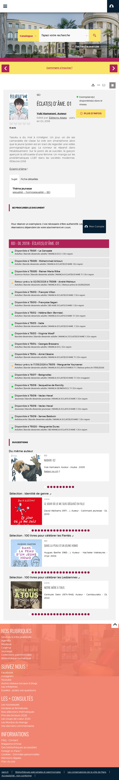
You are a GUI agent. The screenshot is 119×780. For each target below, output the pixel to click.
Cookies (6, 753)
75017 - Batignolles (40, 374)
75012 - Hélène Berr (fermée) (46, 312)
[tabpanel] (42, 190)
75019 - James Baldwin (43, 415)
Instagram (7, 675)
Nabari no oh (51, 471)
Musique (6, 643)
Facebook (7, 672)
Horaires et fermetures (14, 707)
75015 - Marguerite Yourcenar (65, 364)
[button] (113, 6)
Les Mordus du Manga (14, 721)
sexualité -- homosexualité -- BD (31, 192)
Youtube (6, 679)
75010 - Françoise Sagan (43, 301)
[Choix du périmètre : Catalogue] (28, 35)
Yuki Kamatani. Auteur (51, 113)
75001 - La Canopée (41, 250)
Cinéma (6, 647)
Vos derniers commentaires (17, 725)
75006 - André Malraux (62, 281)
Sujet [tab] (14, 179)
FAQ (3, 739)
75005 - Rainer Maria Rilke (45, 270)
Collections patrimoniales (16, 654)
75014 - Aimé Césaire (42, 353)
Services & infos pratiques (16, 636)
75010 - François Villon (42, 291)
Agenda (6, 640)
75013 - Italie (37, 322)
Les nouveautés (10, 704)
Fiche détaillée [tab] (29, 179)
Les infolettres (9, 686)
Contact (13, 739)
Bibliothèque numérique (16, 657)
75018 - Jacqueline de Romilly (47, 384)
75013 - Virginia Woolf (42, 332)
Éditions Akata (58, 117)
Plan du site (8, 761)
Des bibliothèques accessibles (19, 746)
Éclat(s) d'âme (17, 168)
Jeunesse (6, 650)
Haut (114, 624)
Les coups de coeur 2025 (16, 718)
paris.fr (5, 771)
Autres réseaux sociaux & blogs (19, 682)
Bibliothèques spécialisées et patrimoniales (38, 771)
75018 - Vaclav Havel (41, 394)
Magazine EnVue (11, 743)
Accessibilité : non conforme (17, 775)
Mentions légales (11, 757)
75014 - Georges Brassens (44, 343)
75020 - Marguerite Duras (44, 426)
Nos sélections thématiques (17, 711)
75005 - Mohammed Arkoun (46, 260)
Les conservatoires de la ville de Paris (87, 771)
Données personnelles (26, 753)
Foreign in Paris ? (11, 750)
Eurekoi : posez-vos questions (18, 689)
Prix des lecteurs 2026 (14, 714)
